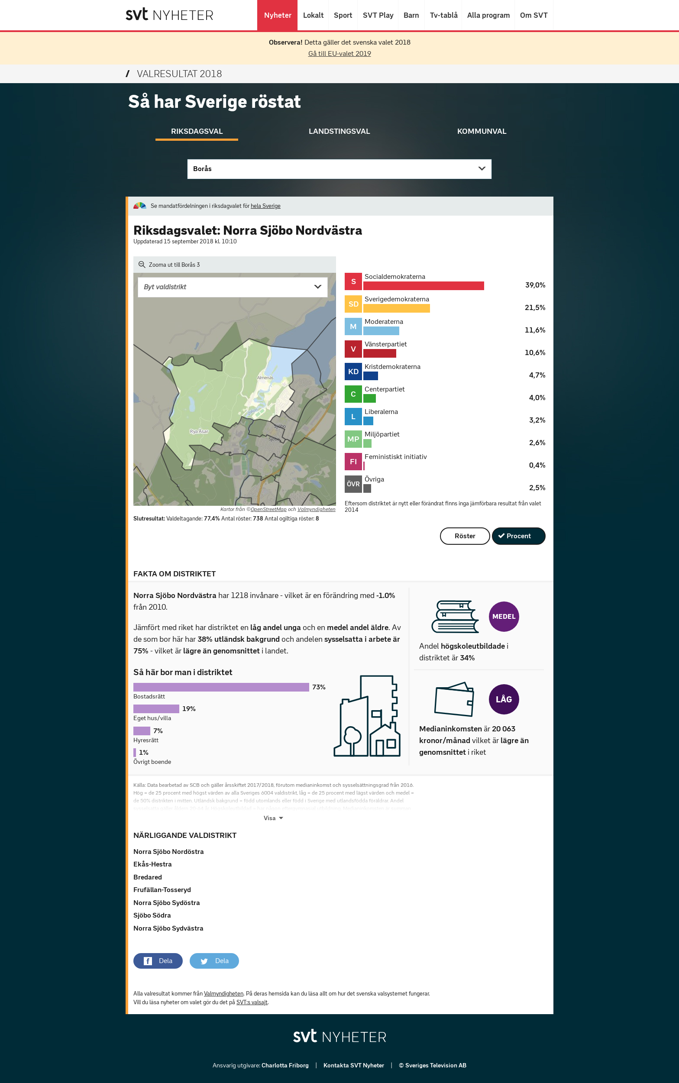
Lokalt (313, 15)
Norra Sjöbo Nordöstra (168, 851)
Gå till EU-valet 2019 (339, 53)
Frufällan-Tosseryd (162, 890)
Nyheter (277, 15)
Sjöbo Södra (152, 915)
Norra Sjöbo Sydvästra (168, 928)
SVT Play (378, 15)
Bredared (147, 877)
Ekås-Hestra (152, 864)
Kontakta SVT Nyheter (354, 1065)
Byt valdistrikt (165, 287)
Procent (519, 536)
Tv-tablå (443, 15)
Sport (343, 15)
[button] (158, 961)
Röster (465, 536)
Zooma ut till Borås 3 (169, 264)
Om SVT (534, 15)
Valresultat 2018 (174, 74)
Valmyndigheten (316, 509)
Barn (411, 15)
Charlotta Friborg (286, 1065)
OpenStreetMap (269, 509)
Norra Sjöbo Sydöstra (166, 903)
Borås (202, 169)
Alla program (488, 15)
